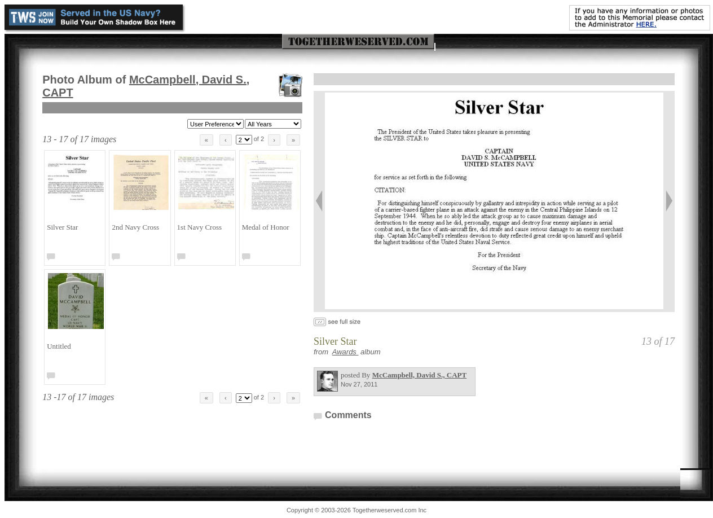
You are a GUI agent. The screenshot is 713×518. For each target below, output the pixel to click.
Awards (345, 352)
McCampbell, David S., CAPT (419, 375)
